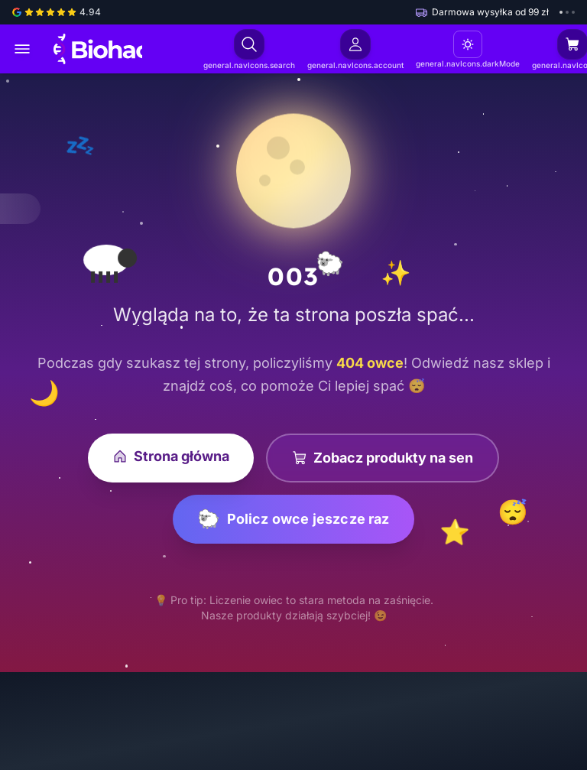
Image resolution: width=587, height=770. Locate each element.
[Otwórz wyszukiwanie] (248, 44)
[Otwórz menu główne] (22, 49)
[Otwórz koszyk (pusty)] (567, 44)
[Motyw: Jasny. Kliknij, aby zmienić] (463, 44)
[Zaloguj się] (353, 44)
